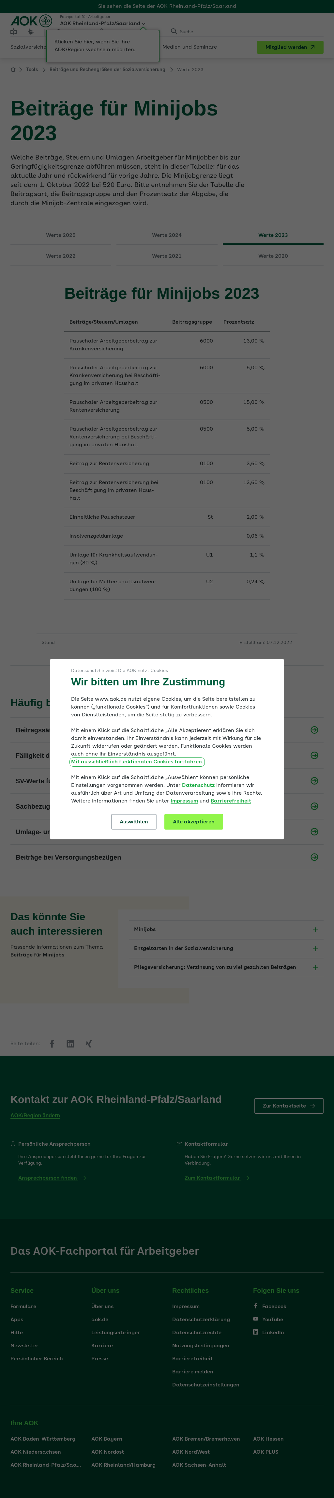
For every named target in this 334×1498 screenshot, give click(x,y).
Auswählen (134, 822)
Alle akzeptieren (194, 822)
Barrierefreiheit (231, 801)
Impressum (184, 801)
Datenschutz (198, 785)
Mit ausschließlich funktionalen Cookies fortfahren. (137, 762)
